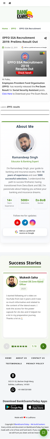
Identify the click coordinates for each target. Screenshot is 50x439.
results (16, 106)
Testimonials (14, 364)
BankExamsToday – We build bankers (30, 424)
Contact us (38, 358)
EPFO (14, 28)
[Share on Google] (34, 47)
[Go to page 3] (18, 346)
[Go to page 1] (13, 346)
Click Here (7, 93)
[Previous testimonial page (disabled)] (7, 347)
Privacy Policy (35, 364)
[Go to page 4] (21, 346)
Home (5, 28)
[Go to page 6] (26, 346)
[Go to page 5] (23, 346)
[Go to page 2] (15, 346)
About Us (21, 358)
